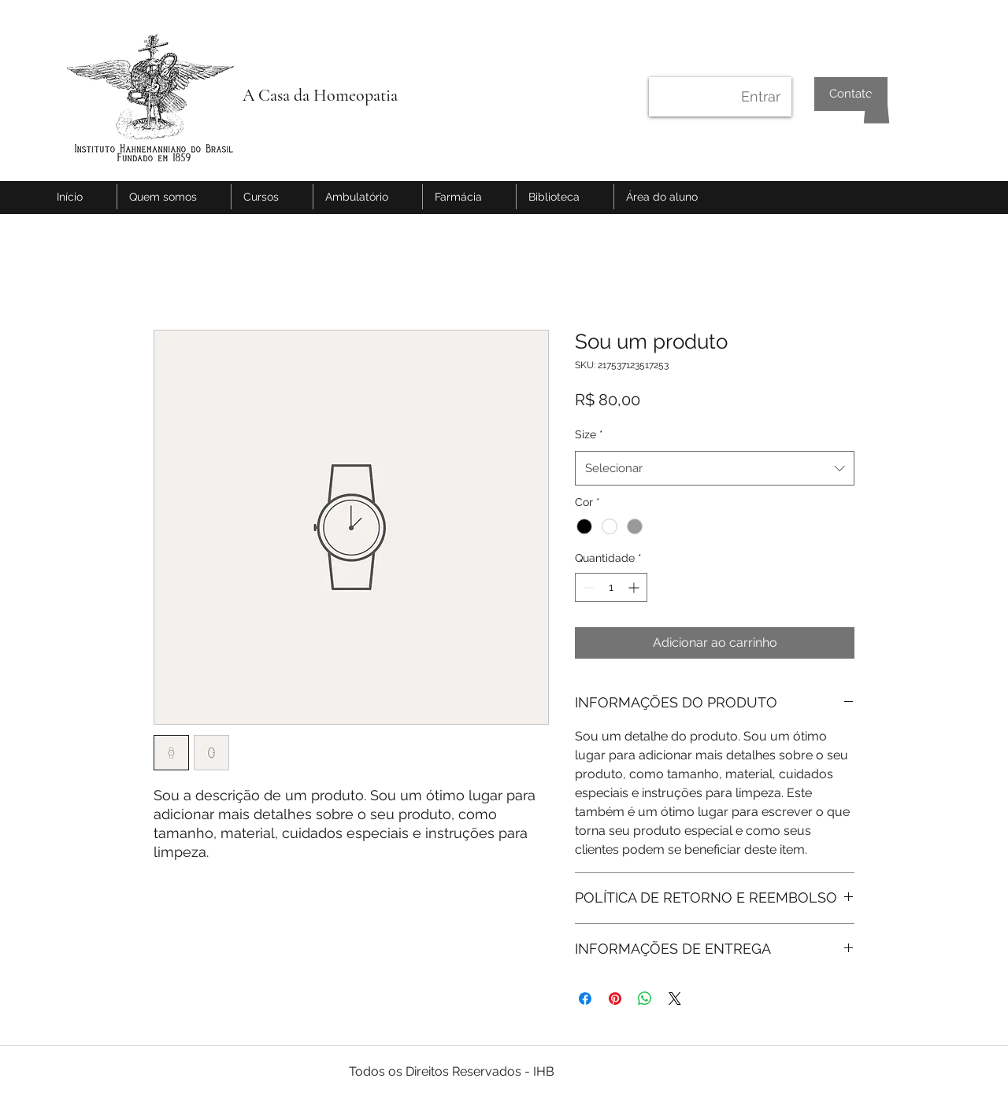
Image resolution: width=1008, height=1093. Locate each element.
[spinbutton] (611, 587)
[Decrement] (587, 587)
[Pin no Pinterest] (615, 998)
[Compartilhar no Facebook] (585, 998)
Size (589, 434)
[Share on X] (674, 998)
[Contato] (851, 94)
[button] (876, 107)
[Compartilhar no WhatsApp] (645, 998)
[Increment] (635, 587)
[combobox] (714, 468)
